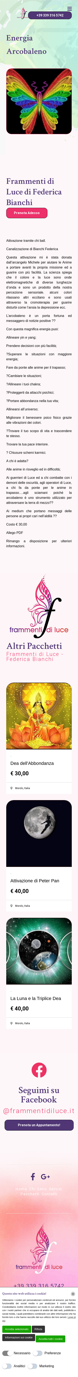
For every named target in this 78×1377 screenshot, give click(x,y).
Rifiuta (38, 1329)
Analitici (19, 1366)
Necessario (22, 1353)
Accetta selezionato (16, 1329)
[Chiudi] (73, 1294)
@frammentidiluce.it (39, 1111)
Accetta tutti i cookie (50, 1338)
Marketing (46, 1366)
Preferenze (53, 1353)
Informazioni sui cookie (18, 1337)
